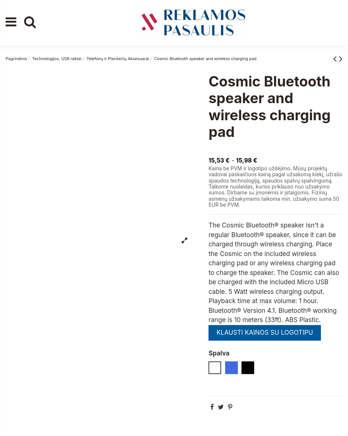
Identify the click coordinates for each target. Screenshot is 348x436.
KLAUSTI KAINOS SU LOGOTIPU (264, 332)
